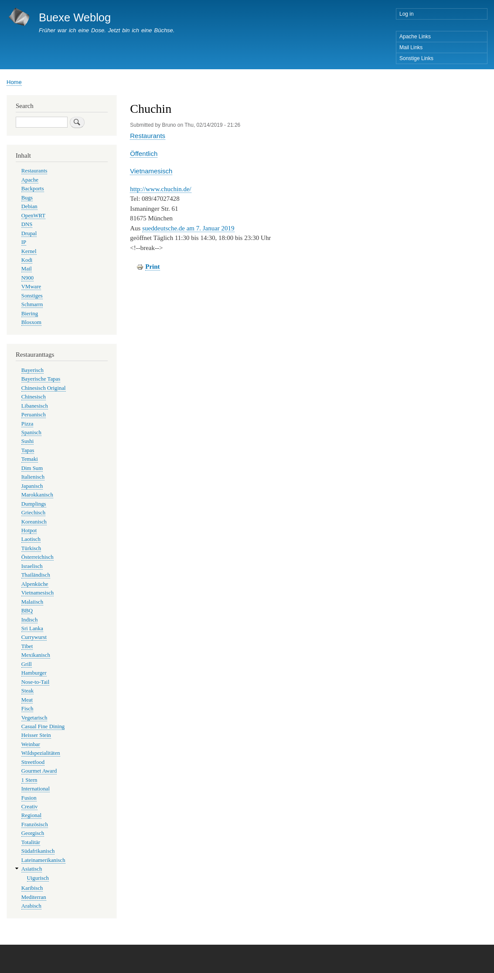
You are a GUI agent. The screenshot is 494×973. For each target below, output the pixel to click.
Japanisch (32, 486)
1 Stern (29, 780)
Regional (31, 815)
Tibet (27, 646)
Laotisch (31, 539)
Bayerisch (32, 370)
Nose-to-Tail (35, 682)
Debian (29, 206)
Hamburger (34, 673)
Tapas (27, 450)
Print (152, 266)
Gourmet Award (39, 771)
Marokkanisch (37, 495)
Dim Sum (32, 468)
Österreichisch (37, 557)
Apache (29, 180)
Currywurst (34, 637)
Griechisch (33, 513)
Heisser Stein (36, 735)
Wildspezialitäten (40, 753)
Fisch (27, 709)
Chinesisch (33, 397)
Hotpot (29, 530)
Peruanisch (33, 415)
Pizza (27, 424)
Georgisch (32, 833)
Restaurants (147, 135)
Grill (26, 664)
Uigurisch (38, 878)
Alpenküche (34, 584)
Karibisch (32, 888)
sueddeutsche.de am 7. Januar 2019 (188, 228)
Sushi (27, 441)
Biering (29, 314)
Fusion (29, 798)
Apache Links (415, 37)
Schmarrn (32, 304)
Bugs (27, 198)
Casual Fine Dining (43, 726)
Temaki (29, 459)
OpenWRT (33, 216)
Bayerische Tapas (40, 379)
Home (14, 82)
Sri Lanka (32, 628)
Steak (27, 691)
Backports (32, 189)
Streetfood (32, 762)
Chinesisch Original (43, 388)
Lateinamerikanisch (43, 860)
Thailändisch (35, 575)
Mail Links (410, 47)
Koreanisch (34, 522)
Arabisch (31, 906)
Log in (406, 14)
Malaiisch (32, 602)
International (35, 789)
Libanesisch (34, 406)
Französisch (34, 824)
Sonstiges (32, 296)
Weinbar (30, 744)
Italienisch (32, 477)
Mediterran (33, 897)
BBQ (27, 611)
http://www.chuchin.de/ (160, 189)
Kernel (29, 251)
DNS (27, 224)
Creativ (29, 807)
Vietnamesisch (151, 171)
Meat (27, 700)
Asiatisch (31, 869)
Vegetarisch (34, 718)
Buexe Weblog (75, 17)
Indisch (29, 620)
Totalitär (30, 842)
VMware (31, 287)
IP (23, 242)
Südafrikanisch (38, 851)
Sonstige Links (416, 58)
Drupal (29, 233)
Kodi (27, 260)
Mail (26, 269)
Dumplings (33, 504)
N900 (27, 278)
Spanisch (31, 432)
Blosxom (31, 322)
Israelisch (32, 566)
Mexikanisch (35, 655)
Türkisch (31, 548)
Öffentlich (143, 153)
